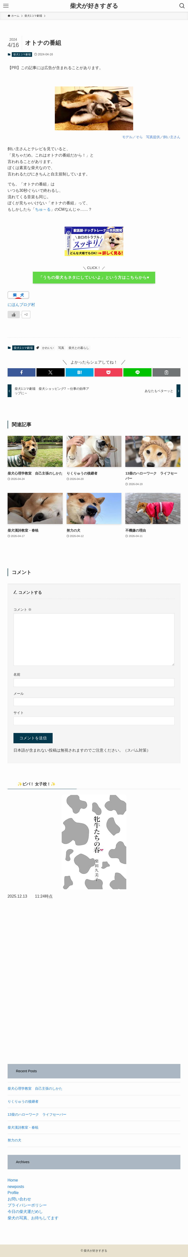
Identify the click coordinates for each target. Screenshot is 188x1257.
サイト (18, 713)
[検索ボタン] (182, 6)
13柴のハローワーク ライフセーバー (37, 1114)
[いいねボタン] (14, 314)
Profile (13, 1193)
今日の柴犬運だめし (25, 1211)
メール (18, 694)
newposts (16, 1186)
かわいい (48, 348)
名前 (16, 674)
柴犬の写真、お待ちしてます (33, 1218)
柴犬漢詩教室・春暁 (23, 1127)
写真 (61, 348)
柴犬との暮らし (79, 348)
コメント (22, 609)
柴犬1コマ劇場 (22, 54)
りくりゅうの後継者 (23, 1101)
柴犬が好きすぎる (94, 6)
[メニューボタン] (6, 6)
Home (13, 1180)
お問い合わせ (19, 1199)
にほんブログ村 (21, 305)
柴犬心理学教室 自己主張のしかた (35, 1088)
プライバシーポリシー (27, 1205)
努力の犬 (14, 1140)
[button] (21, 372)
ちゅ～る (43, 209)
